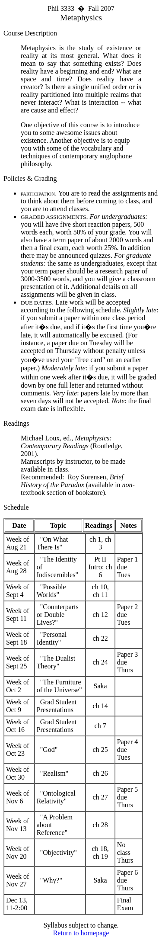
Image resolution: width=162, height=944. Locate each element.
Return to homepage (81, 933)
